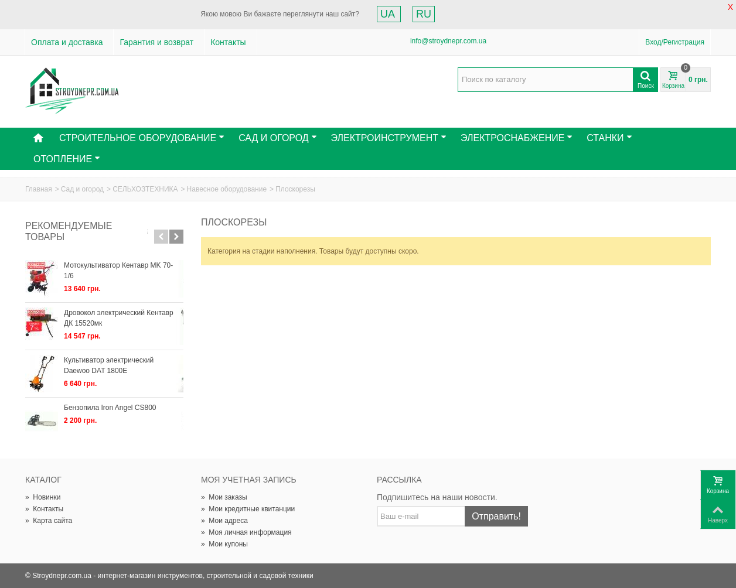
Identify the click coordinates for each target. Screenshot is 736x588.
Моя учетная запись (249, 479)
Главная (38, 189)
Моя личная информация (246, 532)
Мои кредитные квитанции (248, 509)
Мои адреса (224, 521)
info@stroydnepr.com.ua (448, 41)
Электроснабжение (517, 138)
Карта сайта (48, 521)
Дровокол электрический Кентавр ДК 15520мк (118, 318)
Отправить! (496, 516)
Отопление (66, 159)
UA (388, 14)
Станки (609, 138)
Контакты (228, 42)
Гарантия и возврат (156, 42)
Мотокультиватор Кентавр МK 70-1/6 (123, 265)
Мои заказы (224, 497)
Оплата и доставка (67, 42)
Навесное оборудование (227, 189)
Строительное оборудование (141, 138)
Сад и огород (82, 189)
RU (423, 14)
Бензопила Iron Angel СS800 (110, 408)
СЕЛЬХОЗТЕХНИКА (145, 189)
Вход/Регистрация (674, 42)
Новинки (42, 497)
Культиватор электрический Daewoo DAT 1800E (123, 365)
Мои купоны (224, 544)
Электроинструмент (389, 138)
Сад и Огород (277, 138)
